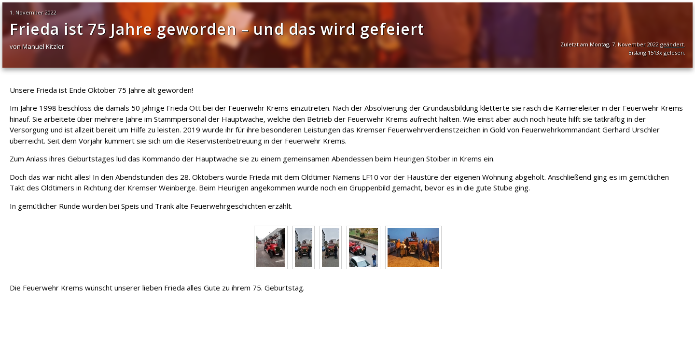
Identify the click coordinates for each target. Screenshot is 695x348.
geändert (672, 44)
